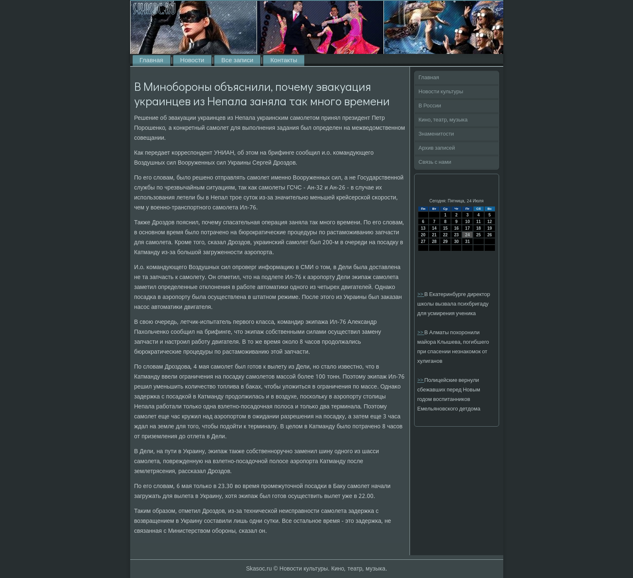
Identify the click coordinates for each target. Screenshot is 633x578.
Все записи (237, 60)
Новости (192, 60)
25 (478, 235)
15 (445, 228)
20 (423, 235)
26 (489, 235)
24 (467, 235)
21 (434, 235)
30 (456, 241)
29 (445, 241)
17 (467, 228)
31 (467, 241)
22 (445, 235)
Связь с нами (435, 162)
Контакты (283, 60)
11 (478, 221)
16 (456, 228)
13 (423, 228)
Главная (151, 60)
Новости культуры (441, 92)
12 (489, 221)
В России (430, 106)
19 (489, 228)
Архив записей (437, 148)
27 (423, 241)
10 (467, 221)
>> (420, 294)
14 (434, 228)
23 (456, 235)
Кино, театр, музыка (443, 120)
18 (478, 228)
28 (434, 241)
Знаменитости (436, 134)
